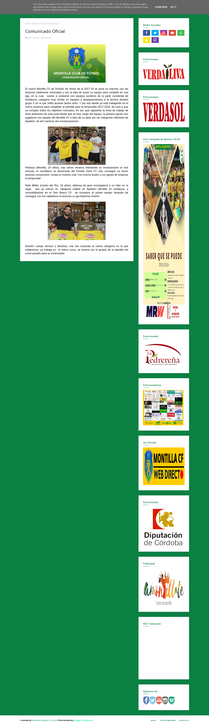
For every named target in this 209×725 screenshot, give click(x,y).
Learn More (161, 7)
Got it (173, 7)
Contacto (184, 720)
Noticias (35, 23)
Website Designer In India (44, 720)
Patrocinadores (167, 720)
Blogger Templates (83, 720)
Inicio (27, 23)
